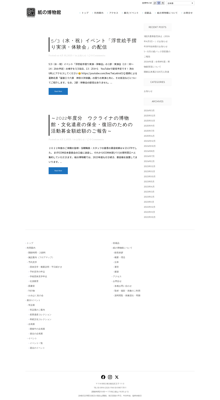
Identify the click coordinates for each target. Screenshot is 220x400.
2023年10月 (150, 176)
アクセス (117, 276)
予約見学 (32, 262)
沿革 (116, 262)
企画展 (31, 324)
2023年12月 (149, 166)
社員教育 (34, 281)
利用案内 (31, 247)
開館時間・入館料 (37, 252)
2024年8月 (149, 151)
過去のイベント (37, 347)
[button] (180, 3)
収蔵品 (116, 243)
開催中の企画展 (37, 328)
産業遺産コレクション (40, 314)
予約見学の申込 (37, 271)
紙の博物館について (122, 247)
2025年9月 (149, 126)
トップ (30, 243)
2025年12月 (149, 115)
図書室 (31, 285)
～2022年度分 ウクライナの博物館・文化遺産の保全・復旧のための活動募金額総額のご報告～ (92, 124)
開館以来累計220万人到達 (156, 72)
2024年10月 (150, 146)
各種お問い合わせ (123, 285)
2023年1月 (149, 202)
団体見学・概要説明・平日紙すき (46, 266)
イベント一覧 (36, 343)
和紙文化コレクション (40, 319)
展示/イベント (33, 300)
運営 (116, 266)
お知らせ (82, 55)
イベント (32, 338)
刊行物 (31, 290)
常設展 (31, 304)
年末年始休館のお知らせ (156, 46)
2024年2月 (149, 161)
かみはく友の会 (35, 295)
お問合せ (117, 281)
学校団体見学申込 (38, 276)
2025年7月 (149, 131)
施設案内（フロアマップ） (41, 257)
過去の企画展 (36, 333)
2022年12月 (149, 207)
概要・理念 (119, 257)
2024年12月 (150, 141)
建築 (116, 271)
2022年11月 (149, 212)
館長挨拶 (118, 252)
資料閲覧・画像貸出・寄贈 (127, 295)
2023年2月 (149, 197)
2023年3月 (149, 191)
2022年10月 (150, 217)
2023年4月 (149, 186)
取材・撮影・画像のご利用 (127, 290)
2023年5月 (149, 181)
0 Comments (97, 55)
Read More (58, 91)
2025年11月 (149, 120)
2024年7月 (149, 156)
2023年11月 (149, 171)
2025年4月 (149, 136)
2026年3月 (149, 110)
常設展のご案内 (37, 309)
